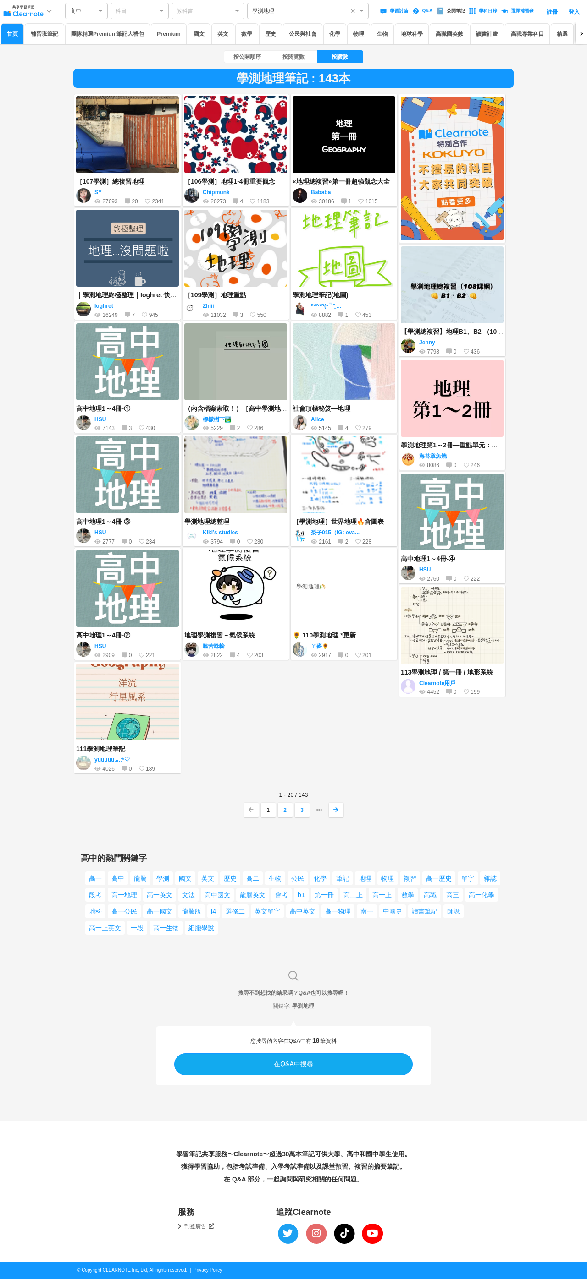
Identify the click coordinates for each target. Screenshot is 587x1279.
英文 (222, 34)
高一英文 (159, 894)
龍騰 (140, 878)
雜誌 (490, 878)
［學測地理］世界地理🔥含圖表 (338, 521)
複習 (410, 878)
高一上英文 (105, 927)
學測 (162, 878)
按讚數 (340, 57)
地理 (365, 878)
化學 (334, 34)
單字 (467, 878)
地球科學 (412, 34)
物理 (358, 34)
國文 (199, 34)
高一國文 (159, 911)
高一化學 (481, 894)
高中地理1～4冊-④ (428, 558)
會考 (281, 894)
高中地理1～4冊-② (103, 635)
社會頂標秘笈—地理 (321, 408)
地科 (95, 911)
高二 (252, 878)
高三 (452, 894)
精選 (562, 34)
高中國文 (217, 894)
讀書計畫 (487, 34)
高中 (117, 878)
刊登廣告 (199, 1226)
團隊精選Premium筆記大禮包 (107, 34)
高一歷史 (439, 878)
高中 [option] (75, 11)
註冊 (552, 12)
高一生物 (166, 927)
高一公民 (124, 911)
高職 (430, 894)
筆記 (342, 878)
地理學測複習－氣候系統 (219, 635)
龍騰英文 (253, 894)
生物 (382, 34)
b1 (301, 894)
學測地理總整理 (206, 521)
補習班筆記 (44, 34)
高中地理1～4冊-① (103, 408)
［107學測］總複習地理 (110, 181)
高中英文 (303, 911)
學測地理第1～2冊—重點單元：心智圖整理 (462, 445)
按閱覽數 (293, 57)
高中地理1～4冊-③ (103, 521)
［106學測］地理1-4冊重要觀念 (229, 181)
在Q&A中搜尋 (293, 1063)
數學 (246, 34)
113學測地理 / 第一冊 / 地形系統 (447, 672)
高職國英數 (449, 34)
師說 (453, 911)
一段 (137, 927)
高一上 (382, 894)
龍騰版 (191, 911)
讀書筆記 (424, 911)
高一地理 (124, 894)
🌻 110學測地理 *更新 (324, 635)
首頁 (12, 34)
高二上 (353, 894)
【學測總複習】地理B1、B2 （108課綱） (460, 331)
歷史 (270, 34)
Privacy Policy (208, 1270)
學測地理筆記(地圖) (320, 295)
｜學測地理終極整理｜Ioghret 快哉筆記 (132, 295)
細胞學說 (201, 927)
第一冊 (324, 894)
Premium (168, 34)
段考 (95, 894)
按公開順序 (247, 57)
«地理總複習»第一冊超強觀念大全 (341, 181)
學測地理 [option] (263, 11)
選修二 (235, 911)
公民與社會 (302, 34)
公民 (297, 878)
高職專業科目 (527, 34)
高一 (95, 878)
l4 (213, 911)
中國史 (392, 911)
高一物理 (338, 911)
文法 (188, 894)
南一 (366, 911)
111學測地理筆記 (100, 748)
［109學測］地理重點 (215, 295)
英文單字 (267, 911)
